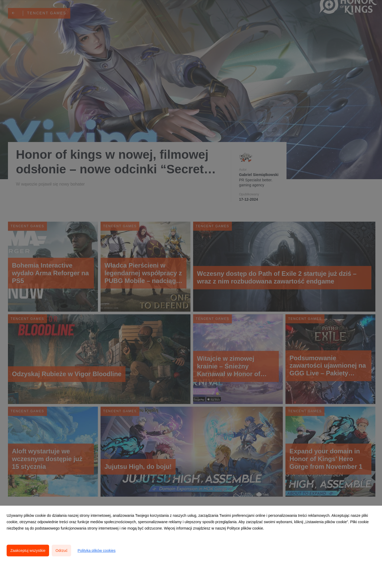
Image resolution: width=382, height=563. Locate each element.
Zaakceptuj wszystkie (27, 550)
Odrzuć (61, 550)
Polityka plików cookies (96, 550)
